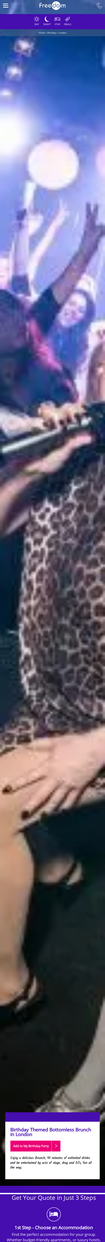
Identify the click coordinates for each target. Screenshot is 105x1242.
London (62, 32)
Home (42, 32)
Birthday (51, 32)
